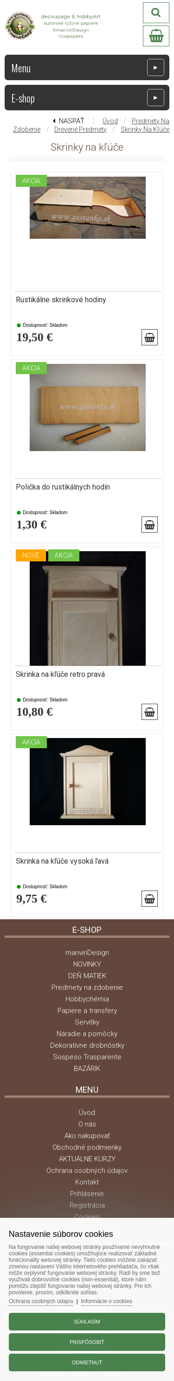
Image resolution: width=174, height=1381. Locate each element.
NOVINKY (87, 964)
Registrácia (87, 1205)
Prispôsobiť (87, 1342)
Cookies (87, 1217)
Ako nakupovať (87, 1136)
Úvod (110, 121)
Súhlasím (87, 1321)
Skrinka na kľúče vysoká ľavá (62, 861)
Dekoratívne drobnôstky (87, 1045)
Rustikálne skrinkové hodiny (61, 300)
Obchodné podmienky (87, 1147)
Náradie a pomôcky (87, 1034)
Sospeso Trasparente (87, 1057)
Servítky (87, 1022)
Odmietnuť (87, 1362)
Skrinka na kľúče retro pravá (60, 674)
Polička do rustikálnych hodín (63, 487)
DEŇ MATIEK (87, 976)
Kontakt (87, 1182)
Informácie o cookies (106, 1301)
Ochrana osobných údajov (87, 1170)
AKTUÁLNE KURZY (87, 1159)
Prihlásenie (87, 1194)
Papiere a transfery (87, 1010)
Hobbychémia (87, 999)
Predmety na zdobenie (87, 987)
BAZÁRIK (87, 1068)
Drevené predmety (80, 129)
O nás (87, 1124)
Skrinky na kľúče (145, 129)
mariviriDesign (87, 952)
